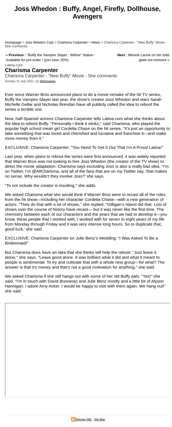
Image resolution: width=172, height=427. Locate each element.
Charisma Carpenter (72, 42)
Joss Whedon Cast (39, 42)
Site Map (99, 419)
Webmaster (48, 81)
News (96, 42)
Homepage (13, 42)
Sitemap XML (81, 419)
